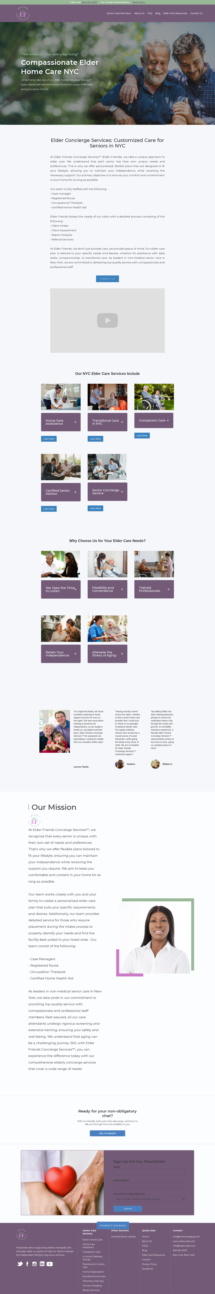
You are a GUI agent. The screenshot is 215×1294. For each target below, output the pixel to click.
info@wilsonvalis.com (184, 1245)
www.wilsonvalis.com (184, 1241)
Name (116, 1167)
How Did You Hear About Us (129, 1193)
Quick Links (149, 1230)
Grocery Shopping (92, 1285)
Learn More (48, 439)
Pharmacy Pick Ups (93, 1281)
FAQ (150, 13)
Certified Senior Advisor (123, 1236)
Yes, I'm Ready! (107, 1133)
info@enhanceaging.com (186, 1236)
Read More (139, 2)
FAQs (145, 1245)
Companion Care (91, 1252)
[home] (23, 13)
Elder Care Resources (175, 13)
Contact (146, 1259)
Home (145, 1236)
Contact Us (196, 13)
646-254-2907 (89, 2)
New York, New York (183, 1255)
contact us (107, 279)
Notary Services (91, 1290)
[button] (118, 13)
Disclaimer (147, 1268)
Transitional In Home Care (94, 1266)
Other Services (120, 1230)
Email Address (121, 1180)
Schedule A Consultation (113, 1225)
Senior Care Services (89, 1232)
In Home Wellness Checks (92, 1258)
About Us (139, 13)
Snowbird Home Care (94, 1276)
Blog (157, 13)
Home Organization (93, 1271)
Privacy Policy (149, 1264)
